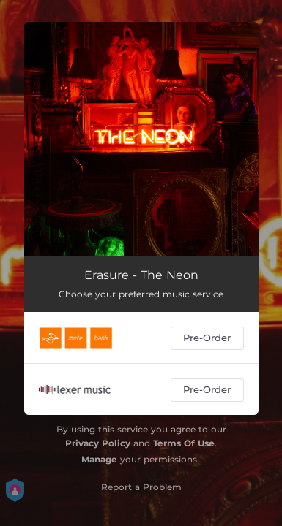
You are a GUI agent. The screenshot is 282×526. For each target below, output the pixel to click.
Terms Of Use (184, 443)
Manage (99, 459)
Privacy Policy (97, 443)
